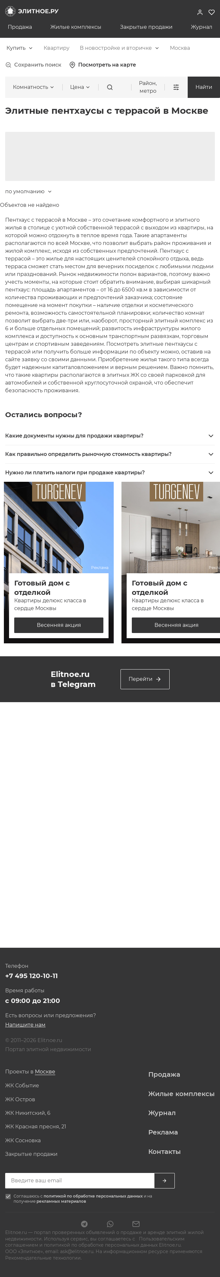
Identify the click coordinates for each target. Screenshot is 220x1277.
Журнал (201, 27)
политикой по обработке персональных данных (94, 1196)
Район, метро (148, 87)
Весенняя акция (59, 625)
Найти (203, 87)
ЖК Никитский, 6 (27, 1113)
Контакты (164, 1152)
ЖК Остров (20, 1100)
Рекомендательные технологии (43, 1258)
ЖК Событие (22, 1086)
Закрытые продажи (146, 27)
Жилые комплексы (75, 27)
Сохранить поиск (33, 65)
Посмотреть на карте (102, 65)
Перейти (145, 679)
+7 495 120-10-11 (31, 976)
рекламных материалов (61, 1201)
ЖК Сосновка (23, 1141)
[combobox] (20, 48)
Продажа (20, 27)
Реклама (163, 1132)
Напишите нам (25, 1025)
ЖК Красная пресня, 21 (35, 1127)
